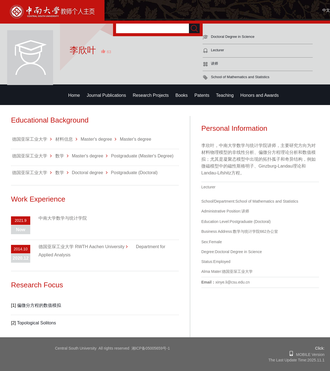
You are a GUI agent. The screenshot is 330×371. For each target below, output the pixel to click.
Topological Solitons (36, 323)
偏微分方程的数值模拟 (39, 305)
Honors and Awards (259, 95)
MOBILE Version (308, 354)
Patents (201, 95)
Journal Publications (106, 95)
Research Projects (151, 95)
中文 (326, 10)
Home (74, 95)
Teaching (225, 95)
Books (181, 95)
